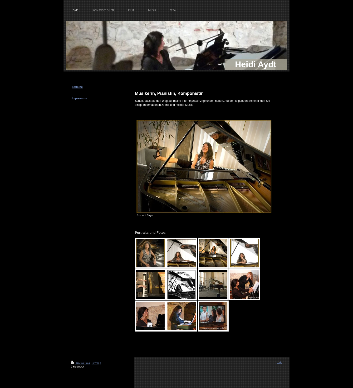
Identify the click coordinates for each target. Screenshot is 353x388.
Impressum (79, 98)
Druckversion (80, 363)
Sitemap (96, 363)
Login (279, 362)
